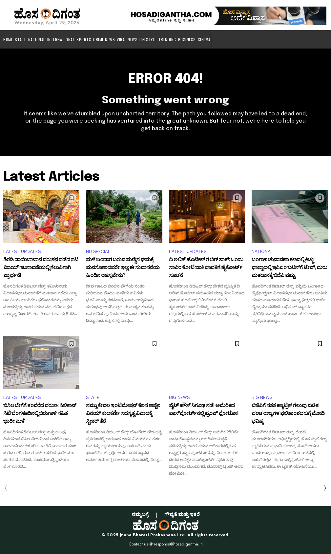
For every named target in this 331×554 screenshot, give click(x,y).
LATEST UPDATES (22, 251)
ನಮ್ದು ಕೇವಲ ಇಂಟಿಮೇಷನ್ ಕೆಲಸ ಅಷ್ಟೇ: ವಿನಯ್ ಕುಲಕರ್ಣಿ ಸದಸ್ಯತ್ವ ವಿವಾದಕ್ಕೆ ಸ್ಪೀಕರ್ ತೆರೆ (123, 414)
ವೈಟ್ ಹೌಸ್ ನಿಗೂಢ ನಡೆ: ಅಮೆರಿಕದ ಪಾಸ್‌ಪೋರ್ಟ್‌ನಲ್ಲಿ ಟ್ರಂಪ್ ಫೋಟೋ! (203, 410)
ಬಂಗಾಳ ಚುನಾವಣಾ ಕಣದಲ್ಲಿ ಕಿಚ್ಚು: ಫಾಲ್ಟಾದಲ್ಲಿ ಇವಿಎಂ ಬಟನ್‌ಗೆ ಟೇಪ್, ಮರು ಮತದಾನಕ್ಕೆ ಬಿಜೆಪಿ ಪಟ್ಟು (289, 268)
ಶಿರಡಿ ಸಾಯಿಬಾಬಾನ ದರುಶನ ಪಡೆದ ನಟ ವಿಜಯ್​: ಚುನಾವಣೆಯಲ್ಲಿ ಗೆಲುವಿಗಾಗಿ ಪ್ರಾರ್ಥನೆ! (40, 268)
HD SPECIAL (98, 251)
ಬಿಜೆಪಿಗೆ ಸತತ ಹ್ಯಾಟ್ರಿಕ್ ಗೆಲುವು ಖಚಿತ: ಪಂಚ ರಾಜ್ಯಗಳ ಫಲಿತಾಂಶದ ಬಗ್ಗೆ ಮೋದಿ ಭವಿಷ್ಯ (288, 414)
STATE (92, 397)
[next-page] (322, 488)
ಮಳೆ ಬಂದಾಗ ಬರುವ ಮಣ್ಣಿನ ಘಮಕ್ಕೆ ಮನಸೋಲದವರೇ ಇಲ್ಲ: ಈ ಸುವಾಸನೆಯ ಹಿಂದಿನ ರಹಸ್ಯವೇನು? (122, 268)
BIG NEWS (179, 397)
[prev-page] (8, 488)
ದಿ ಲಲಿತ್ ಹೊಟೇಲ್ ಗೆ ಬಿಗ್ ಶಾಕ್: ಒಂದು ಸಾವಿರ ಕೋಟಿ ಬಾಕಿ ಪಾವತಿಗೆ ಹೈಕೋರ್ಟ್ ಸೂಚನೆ (206, 268)
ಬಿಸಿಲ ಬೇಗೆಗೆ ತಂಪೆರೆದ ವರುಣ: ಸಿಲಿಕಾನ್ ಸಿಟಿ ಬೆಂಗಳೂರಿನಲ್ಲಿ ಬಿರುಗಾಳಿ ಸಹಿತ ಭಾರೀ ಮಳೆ (39, 414)
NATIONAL (262, 251)
